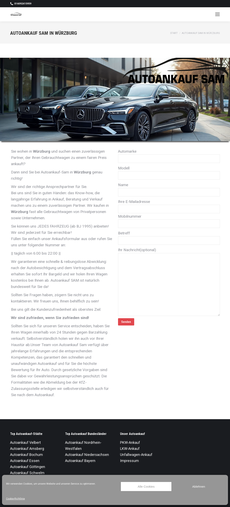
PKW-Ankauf (130, 442)
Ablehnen (198, 486)
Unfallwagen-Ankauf (136, 454)
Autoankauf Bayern (80, 461)
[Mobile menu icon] (217, 14)
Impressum (129, 461)
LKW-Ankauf (130, 448)
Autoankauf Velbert (25, 442)
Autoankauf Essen (24, 461)
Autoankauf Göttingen (27, 467)
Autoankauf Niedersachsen (87, 454)
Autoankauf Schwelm (27, 473)
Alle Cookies (146, 486)
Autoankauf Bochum (26, 454)
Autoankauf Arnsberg (27, 448)
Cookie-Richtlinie (15, 498)
